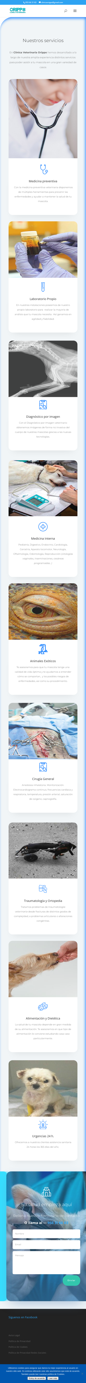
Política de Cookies (18, 1346)
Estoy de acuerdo (37, 1378)
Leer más (53, 1378)
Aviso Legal (14, 1335)
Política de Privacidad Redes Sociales (27, 1352)
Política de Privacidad (19, 1341)
